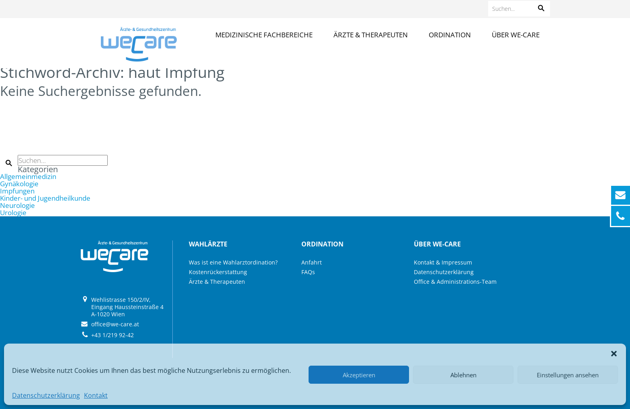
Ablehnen (463, 375)
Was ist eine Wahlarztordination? (233, 262)
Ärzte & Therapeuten (370, 34)
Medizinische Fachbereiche (264, 34)
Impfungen (17, 190)
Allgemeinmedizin (28, 176)
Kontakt (96, 395)
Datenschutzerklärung (46, 395)
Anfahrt (311, 262)
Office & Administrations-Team (455, 281)
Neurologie (17, 205)
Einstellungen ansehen (568, 375)
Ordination (450, 34)
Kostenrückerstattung (218, 272)
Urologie (13, 212)
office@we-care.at (115, 324)
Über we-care (516, 34)
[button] (614, 354)
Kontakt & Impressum (443, 262)
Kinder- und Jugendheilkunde (45, 198)
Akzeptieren (359, 375)
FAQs (308, 272)
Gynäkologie (19, 183)
